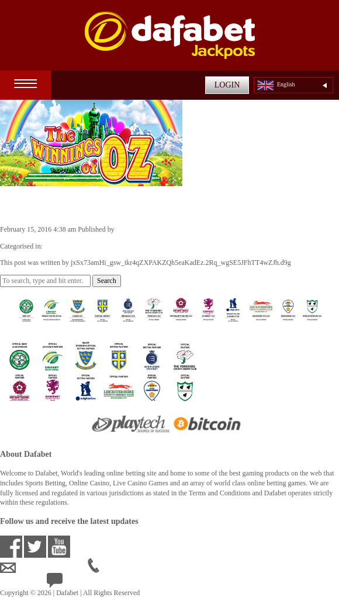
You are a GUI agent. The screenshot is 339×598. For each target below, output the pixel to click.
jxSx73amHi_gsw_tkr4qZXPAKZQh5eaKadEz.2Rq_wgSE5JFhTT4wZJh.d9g (226, 229)
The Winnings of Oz (60, 204)
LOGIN (227, 85)
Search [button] (106, 281)
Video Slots (60, 246)
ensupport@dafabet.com (44, 568)
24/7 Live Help (77, 583)
